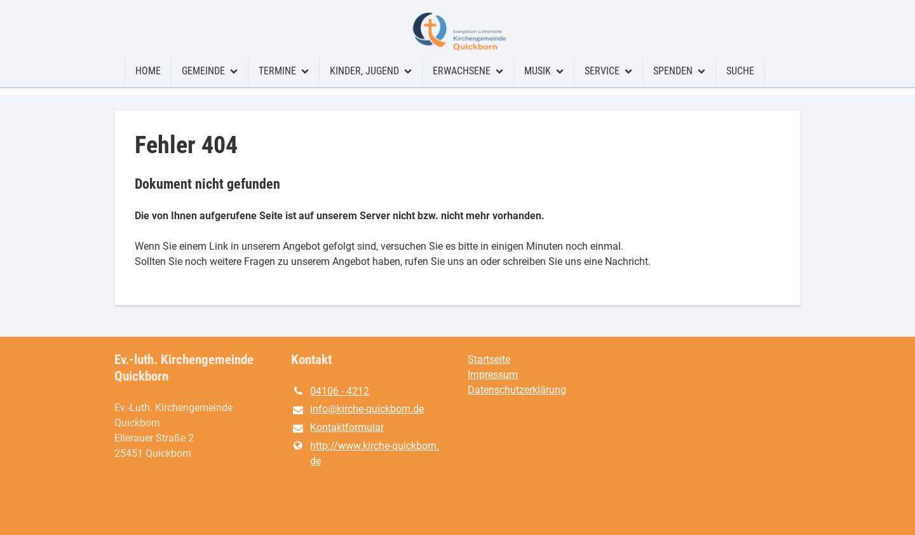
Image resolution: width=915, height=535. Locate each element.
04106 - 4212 (330, 391)
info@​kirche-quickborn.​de (357, 410)
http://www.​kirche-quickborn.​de (365, 453)
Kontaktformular (337, 428)
